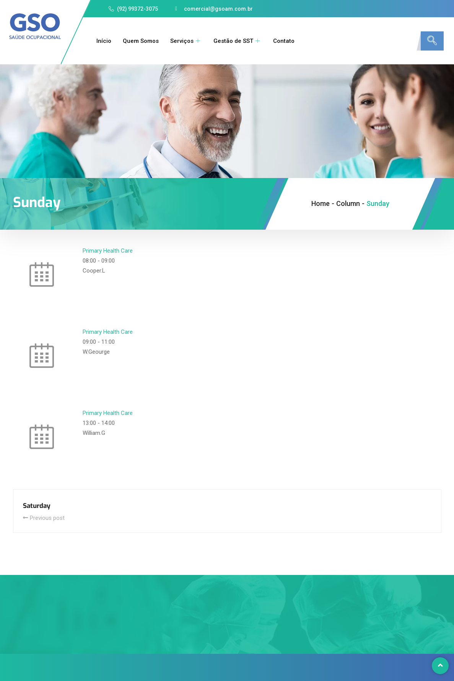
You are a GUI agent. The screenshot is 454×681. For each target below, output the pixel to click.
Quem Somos (141, 41)
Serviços (186, 41)
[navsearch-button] (432, 41)
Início (103, 41)
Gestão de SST (237, 41)
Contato (284, 41)
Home (320, 203)
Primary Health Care (108, 250)
